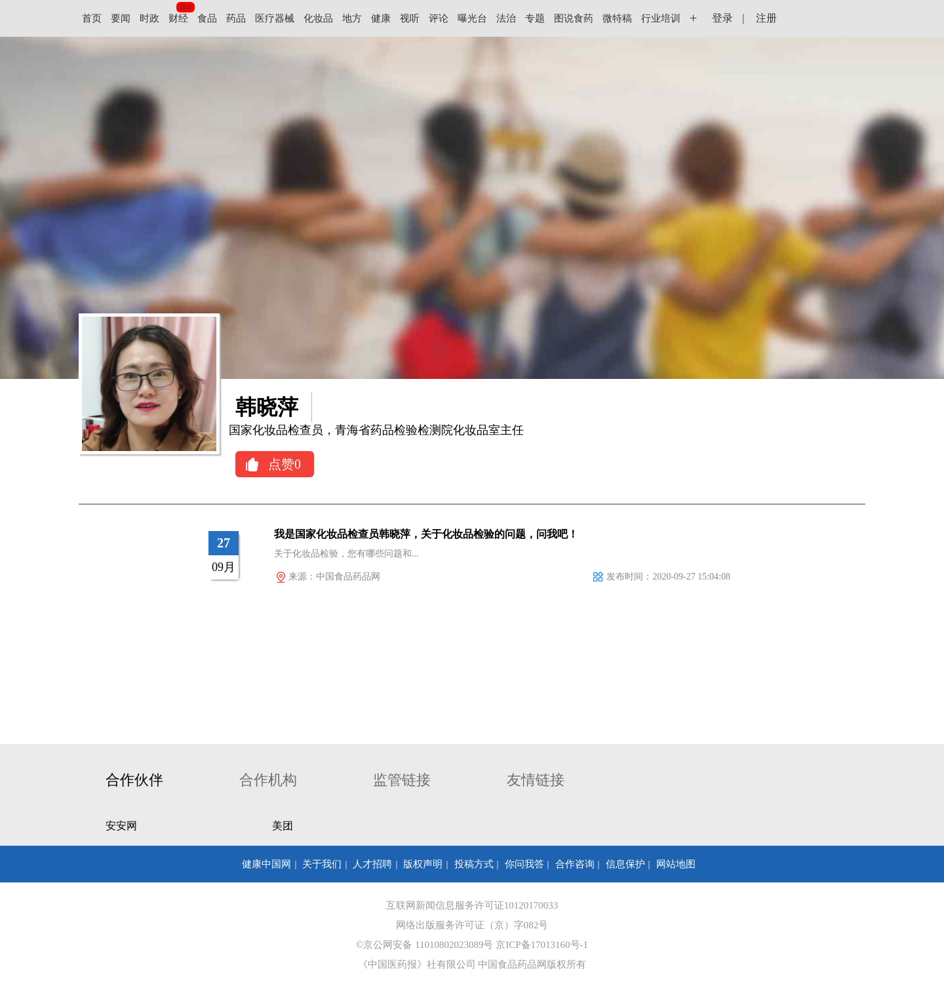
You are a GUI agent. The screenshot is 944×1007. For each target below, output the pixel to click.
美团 (282, 825)
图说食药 (573, 18)
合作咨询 (575, 864)
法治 (506, 18)
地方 (352, 18)
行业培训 (660, 18)
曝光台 (472, 18)
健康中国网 (266, 864)
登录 (722, 18)
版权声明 (422, 864)
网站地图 (676, 864)
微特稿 (617, 18)
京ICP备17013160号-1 (542, 944)
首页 (92, 18)
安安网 (121, 825)
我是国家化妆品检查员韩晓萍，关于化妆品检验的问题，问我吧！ (426, 534)
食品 (207, 18)
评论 (438, 18)
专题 (535, 18)
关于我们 (322, 864)
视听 (410, 18)
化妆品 (318, 18)
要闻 (120, 18)
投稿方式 (474, 864)
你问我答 (524, 864)
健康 (381, 18)
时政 (149, 18)
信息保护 (625, 864)
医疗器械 (274, 18)
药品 (236, 18)
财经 (178, 18)
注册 (766, 18)
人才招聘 (372, 864)
